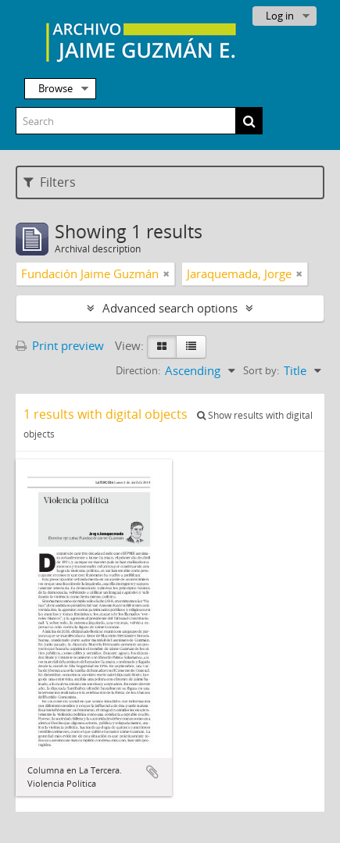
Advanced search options (170, 308)
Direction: (138, 370)
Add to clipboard (152, 772)
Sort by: (261, 370)
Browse (55, 88)
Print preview (60, 345)
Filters (49, 182)
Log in (280, 16)
